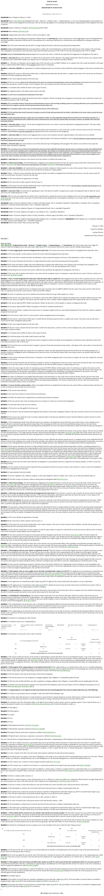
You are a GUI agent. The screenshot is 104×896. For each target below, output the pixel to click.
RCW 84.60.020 (65, 670)
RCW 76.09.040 (85, 765)
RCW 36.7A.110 (62, 479)
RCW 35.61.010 (33, 725)
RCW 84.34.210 (39, 704)
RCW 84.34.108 (49, 574)
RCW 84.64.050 (16, 686)
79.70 (63, 746)
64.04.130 (49, 704)
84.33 (41, 247)
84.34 (7, 427)
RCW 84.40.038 (5, 199)
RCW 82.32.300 (34, 28)
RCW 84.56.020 (50, 669)
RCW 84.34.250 (56, 736)
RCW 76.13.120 (55, 762)
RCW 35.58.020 (39, 729)
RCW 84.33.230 (73, 547)
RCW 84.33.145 (60, 574)
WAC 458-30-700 (19, 21)
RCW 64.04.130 (49, 732)
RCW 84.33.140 (23, 31)
